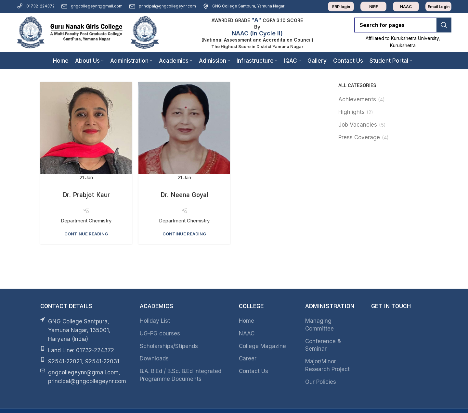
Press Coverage (359, 137)
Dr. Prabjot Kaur (86, 195)
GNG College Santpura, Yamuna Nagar (243, 6)
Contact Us (253, 371)
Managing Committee (319, 325)
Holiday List (155, 321)
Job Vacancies (357, 124)
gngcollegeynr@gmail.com (92, 6)
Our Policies (320, 382)
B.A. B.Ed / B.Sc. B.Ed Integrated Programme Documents (180, 375)
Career (247, 358)
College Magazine (262, 346)
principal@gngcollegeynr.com (162, 6)
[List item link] (85, 350)
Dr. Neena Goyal (184, 195)
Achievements (357, 99)
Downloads (154, 358)
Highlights (351, 112)
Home (246, 321)
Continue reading (86, 234)
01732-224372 (36, 6)
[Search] (402, 25)
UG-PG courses (160, 333)
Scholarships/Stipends (169, 346)
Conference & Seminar (323, 345)
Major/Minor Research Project (327, 365)
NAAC (246, 333)
